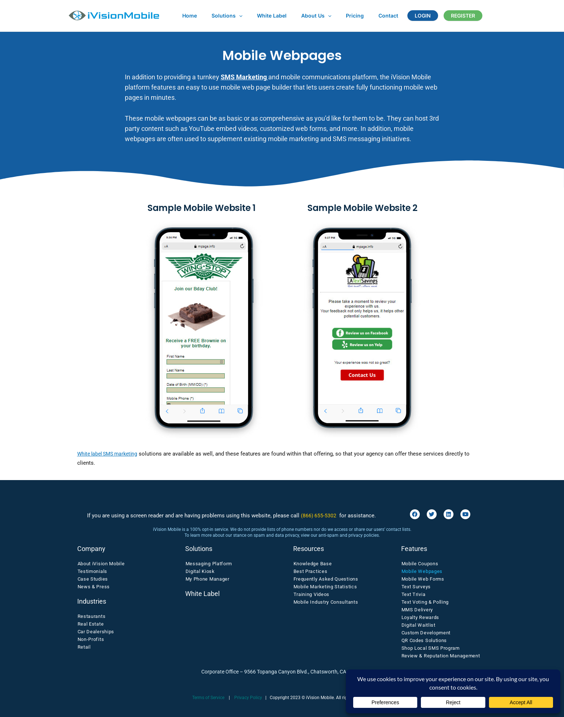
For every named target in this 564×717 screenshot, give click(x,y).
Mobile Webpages (422, 571)
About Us (301, 15)
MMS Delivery (417, 609)
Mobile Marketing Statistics (325, 586)
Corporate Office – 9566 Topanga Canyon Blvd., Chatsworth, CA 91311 (282, 671)
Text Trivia (413, 594)
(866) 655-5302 (319, 515)
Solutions (220, 15)
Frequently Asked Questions (326, 579)
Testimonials (92, 571)
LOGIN (394, 15)
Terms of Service (208, 697)
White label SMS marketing (110, 453)
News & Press (94, 586)
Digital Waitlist (418, 625)
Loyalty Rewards (420, 617)
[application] (232, 15)
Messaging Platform (209, 563)
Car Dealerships (96, 631)
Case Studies (93, 579)
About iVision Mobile (101, 563)
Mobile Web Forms (422, 579)
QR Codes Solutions (424, 640)
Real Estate (91, 624)
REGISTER (430, 15)
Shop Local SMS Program (430, 648)
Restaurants (92, 616)
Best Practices (311, 571)
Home (187, 15)
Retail (84, 647)
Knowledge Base (313, 563)
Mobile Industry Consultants (326, 602)
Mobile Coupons (419, 563)
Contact (364, 15)
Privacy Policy (248, 697)
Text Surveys (416, 586)
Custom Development (426, 632)
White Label (261, 15)
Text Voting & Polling (425, 602)
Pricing (335, 15)
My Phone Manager (207, 579)
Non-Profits (91, 639)
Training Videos (312, 594)
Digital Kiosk (200, 571)
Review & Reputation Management (440, 655)
